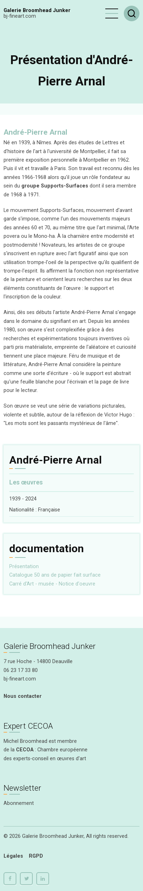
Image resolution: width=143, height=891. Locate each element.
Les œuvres (26, 482)
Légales (13, 856)
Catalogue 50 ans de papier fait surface (55, 575)
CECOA (24, 750)
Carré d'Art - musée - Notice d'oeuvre (52, 584)
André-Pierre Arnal (35, 132)
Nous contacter (23, 696)
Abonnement (19, 803)
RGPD (36, 856)
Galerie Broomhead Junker (37, 10)
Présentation (24, 567)
